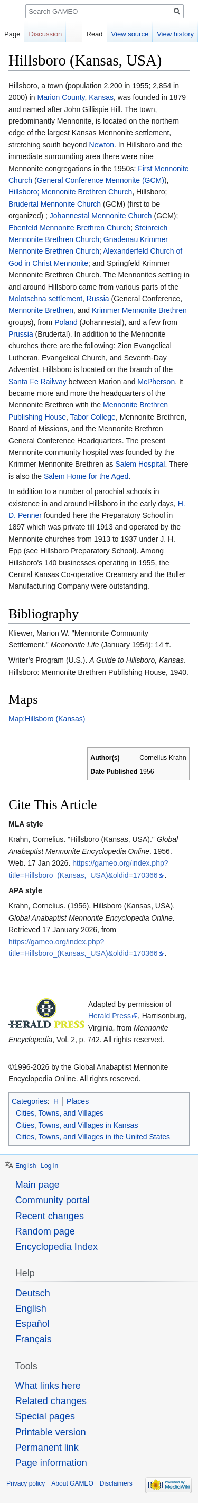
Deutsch (32, 1293)
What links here (48, 1385)
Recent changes (49, 1216)
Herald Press (109, 1016)
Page (12, 34)
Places (78, 1101)
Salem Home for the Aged (86, 476)
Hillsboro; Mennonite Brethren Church (70, 192)
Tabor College (93, 417)
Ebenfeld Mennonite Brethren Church (69, 228)
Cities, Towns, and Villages (59, 1113)
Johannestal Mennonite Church (101, 215)
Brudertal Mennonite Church (54, 204)
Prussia (20, 334)
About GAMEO (72, 1483)
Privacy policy (25, 1483)
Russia (98, 298)
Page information (51, 1463)
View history (175, 34)
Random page (45, 1231)
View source (130, 34)
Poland (66, 322)
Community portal (52, 1200)
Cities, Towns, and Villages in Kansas (77, 1125)
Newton (101, 145)
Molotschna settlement (45, 298)
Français (33, 1339)
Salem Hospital (140, 464)
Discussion (45, 34)
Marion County (60, 97)
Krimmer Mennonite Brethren (139, 310)
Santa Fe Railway (37, 381)
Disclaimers (116, 1483)
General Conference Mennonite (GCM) (100, 180)
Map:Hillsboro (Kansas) (47, 719)
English (25, 1166)
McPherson (156, 381)
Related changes (51, 1401)
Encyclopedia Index (56, 1246)
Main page (37, 1185)
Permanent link (47, 1447)
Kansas (101, 97)
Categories (30, 1101)
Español (32, 1324)
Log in (49, 1166)
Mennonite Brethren (40, 310)
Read (95, 34)
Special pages (45, 1416)
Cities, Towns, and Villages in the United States (93, 1137)
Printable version (50, 1432)
